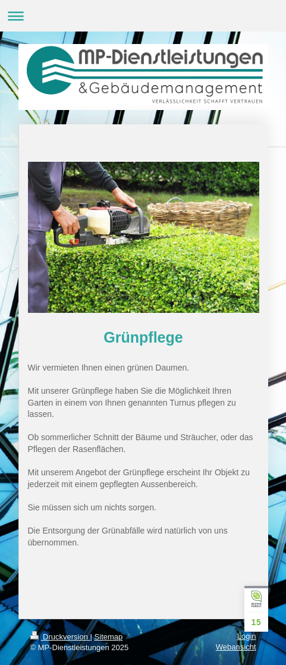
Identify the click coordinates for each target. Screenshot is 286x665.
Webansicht (236, 646)
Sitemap (109, 636)
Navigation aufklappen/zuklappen (143, 16)
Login (246, 636)
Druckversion (60, 636)
